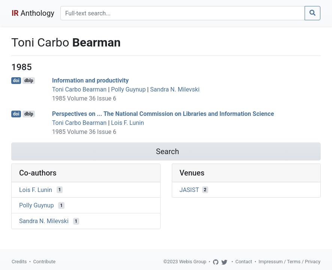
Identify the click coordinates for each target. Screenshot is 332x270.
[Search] (182, 13)
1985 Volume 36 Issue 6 (84, 98)
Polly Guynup (128, 89)
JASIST (189, 189)
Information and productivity (90, 80)
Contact (244, 261)
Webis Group (192, 261)
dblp (28, 80)
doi (16, 80)
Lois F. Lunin (127, 122)
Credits (19, 261)
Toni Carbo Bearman (79, 89)
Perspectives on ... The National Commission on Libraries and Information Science (163, 113)
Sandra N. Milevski (175, 89)
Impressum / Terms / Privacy (289, 261)
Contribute (44, 261)
